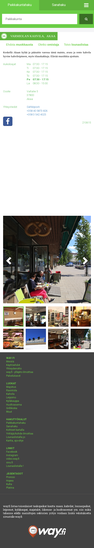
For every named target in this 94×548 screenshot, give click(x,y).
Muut (9, 411)
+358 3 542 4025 (36, 114)
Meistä (10, 361)
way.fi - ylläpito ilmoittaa (19, 372)
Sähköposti (33, 106)
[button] (86, 5)
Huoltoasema (14, 404)
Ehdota (19, 44)
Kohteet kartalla (15, 429)
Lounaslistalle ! (15, 466)
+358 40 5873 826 (37, 110)
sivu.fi (9, 462)
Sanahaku (12, 426)
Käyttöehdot (13, 365)
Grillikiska (11, 408)
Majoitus (11, 386)
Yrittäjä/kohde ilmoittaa (19, 433)
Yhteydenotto (14, 368)
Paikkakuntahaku (16, 422)
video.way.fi (12, 458)
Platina (10, 487)
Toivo (76, 44)
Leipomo (11, 397)
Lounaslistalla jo (15, 437)
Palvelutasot (13, 375)
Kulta (9, 484)
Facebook (11, 451)
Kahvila (10, 394)
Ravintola (11, 390)
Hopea (9, 480)
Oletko (48, 44)
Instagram (12, 455)
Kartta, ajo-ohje (14, 440)
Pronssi (10, 477)
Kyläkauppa (12, 401)
